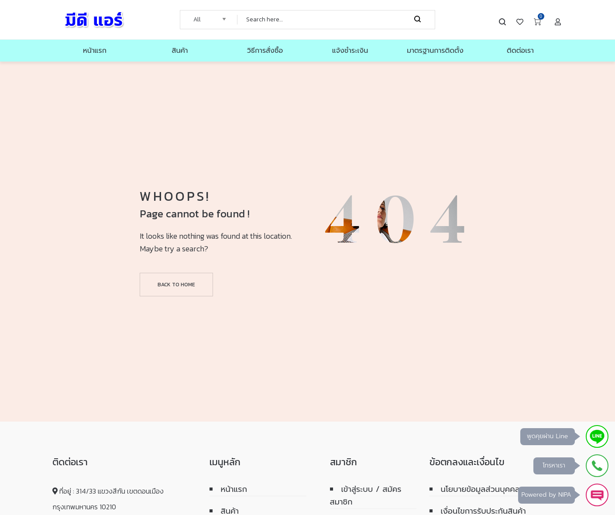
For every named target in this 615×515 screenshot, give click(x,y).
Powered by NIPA (546, 494)
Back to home (176, 284)
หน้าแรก (234, 489)
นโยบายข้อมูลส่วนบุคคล (480, 489)
